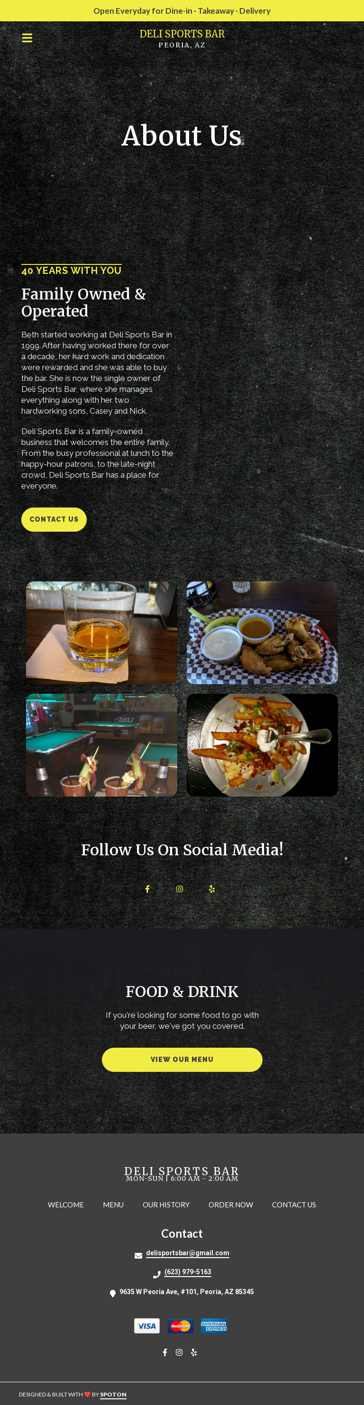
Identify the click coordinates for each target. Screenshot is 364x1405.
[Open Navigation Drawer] (27, 38)
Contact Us (297, 1204)
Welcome (69, 1204)
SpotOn (113, 1394)
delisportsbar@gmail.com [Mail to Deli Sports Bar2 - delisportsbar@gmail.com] (187, 1253)
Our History (169, 1204)
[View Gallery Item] (101, 632)
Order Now (234, 1204)
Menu (116, 1204)
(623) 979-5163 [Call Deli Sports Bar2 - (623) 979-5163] (187, 1272)
